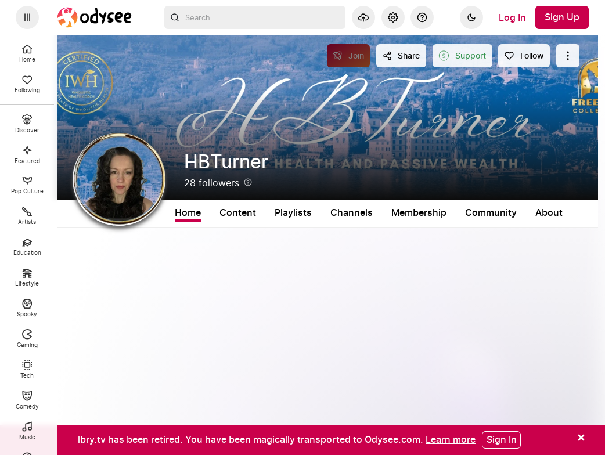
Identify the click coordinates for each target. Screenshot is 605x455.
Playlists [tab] (293, 213)
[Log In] (512, 17)
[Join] (348, 55)
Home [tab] (188, 213)
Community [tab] (491, 213)
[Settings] (393, 17)
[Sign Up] (562, 17)
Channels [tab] (351, 213)
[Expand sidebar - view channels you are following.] (27, 17)
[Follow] (524, 55)
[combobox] (255, 17)
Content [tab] (237, 213)
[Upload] (363, 17)
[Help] (422, 17)
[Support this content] (462, 55)
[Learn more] (451, 439)
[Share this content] (401, 55)
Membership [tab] (418, 213)
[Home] (94, 17)
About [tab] (549, 213)
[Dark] (471, 17)
